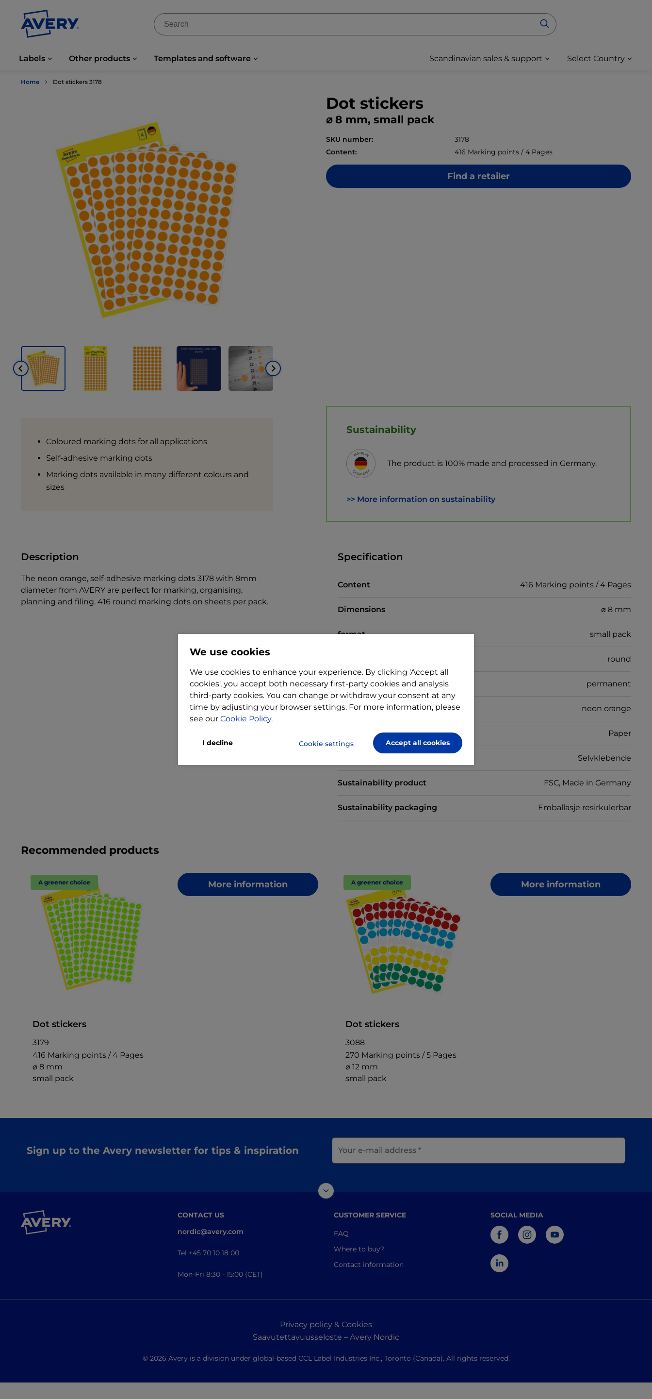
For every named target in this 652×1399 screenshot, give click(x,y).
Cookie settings (326, 743)
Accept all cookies (418, 742)
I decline (217, 742)
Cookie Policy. (246, 718)
